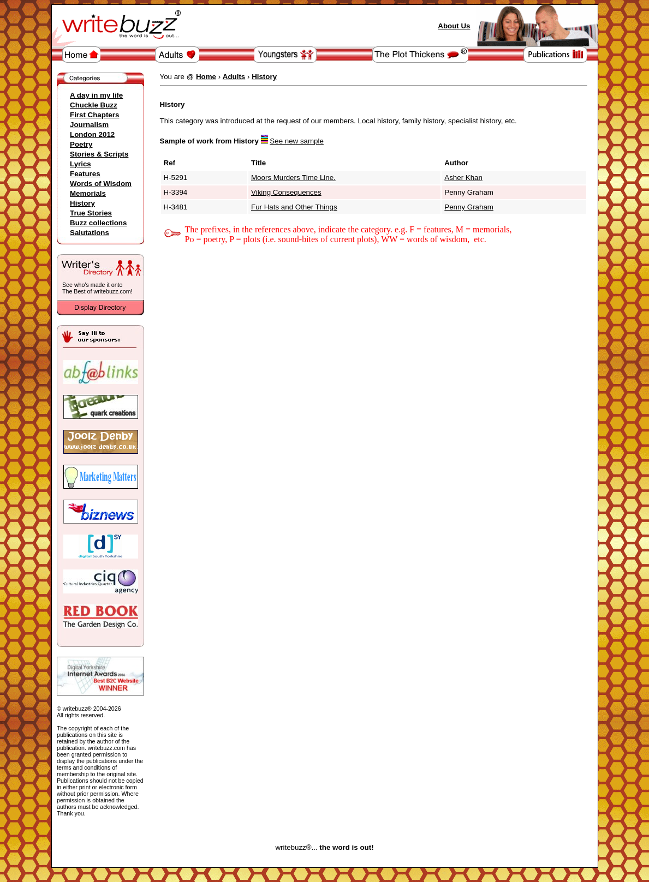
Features (85, 174)
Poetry (81, 144)
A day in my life (96, 95)
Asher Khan (463, 177)
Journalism (89, 125)
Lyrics (80, 164)
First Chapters (94, 115)
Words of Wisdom (101, 183)
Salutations (89, 233)
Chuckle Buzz (93, 105)
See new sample (297, 141)
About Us (454, 26)
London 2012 (92, 134)
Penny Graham (468, 207)
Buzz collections (98, 223)
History (82, 203)
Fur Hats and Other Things (294, 207)
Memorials (88, 193)
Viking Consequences (286, 192)
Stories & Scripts (99, 154)
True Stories (91, 213)
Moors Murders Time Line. (293, 177)
